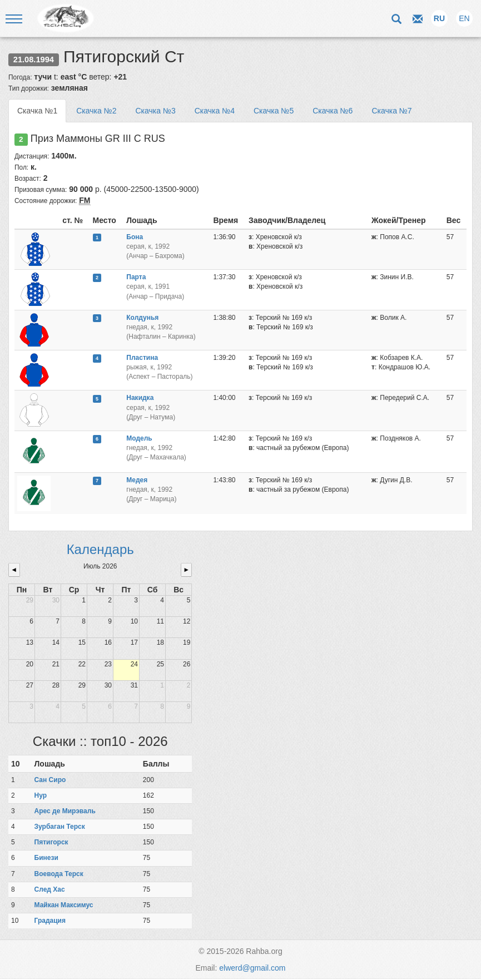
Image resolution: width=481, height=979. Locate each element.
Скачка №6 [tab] (333, 110)
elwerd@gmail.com (252, 967)
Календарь (100, 549)
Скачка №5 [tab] (274, 110)
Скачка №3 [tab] (155, 110)
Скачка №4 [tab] (215, 110)
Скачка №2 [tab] (96, 110)
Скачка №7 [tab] (391, 110)
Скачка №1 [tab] (37, 110)
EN (464, 18)
